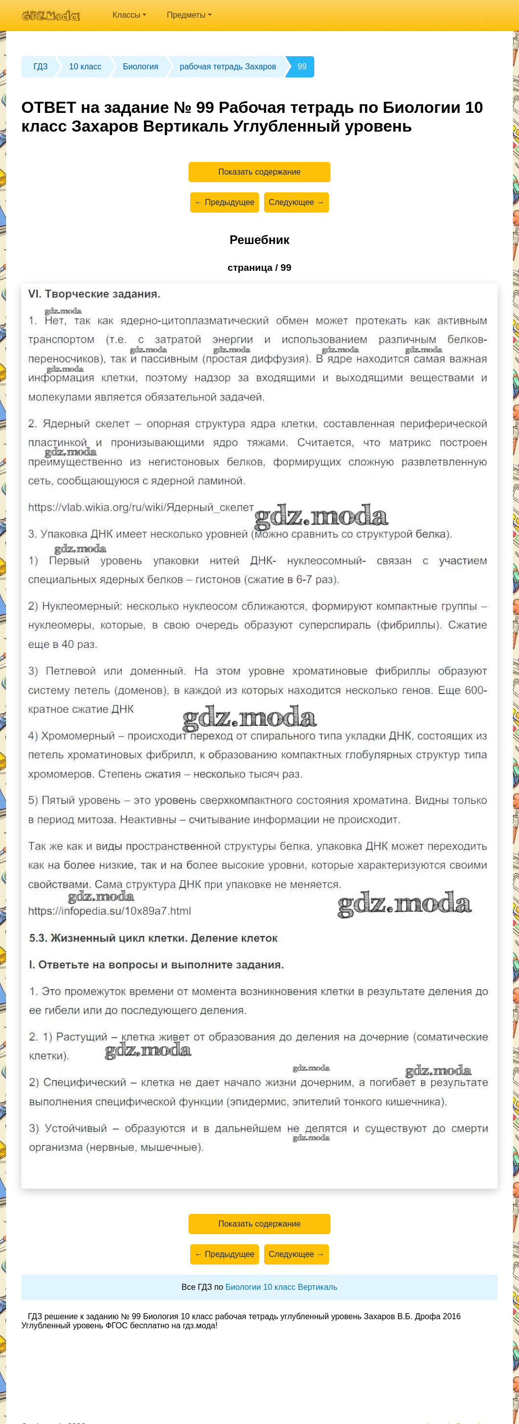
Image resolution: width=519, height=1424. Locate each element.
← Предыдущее (224, 202)
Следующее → (296, 202)
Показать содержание (259, 172)
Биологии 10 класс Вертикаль (282, 1287)
